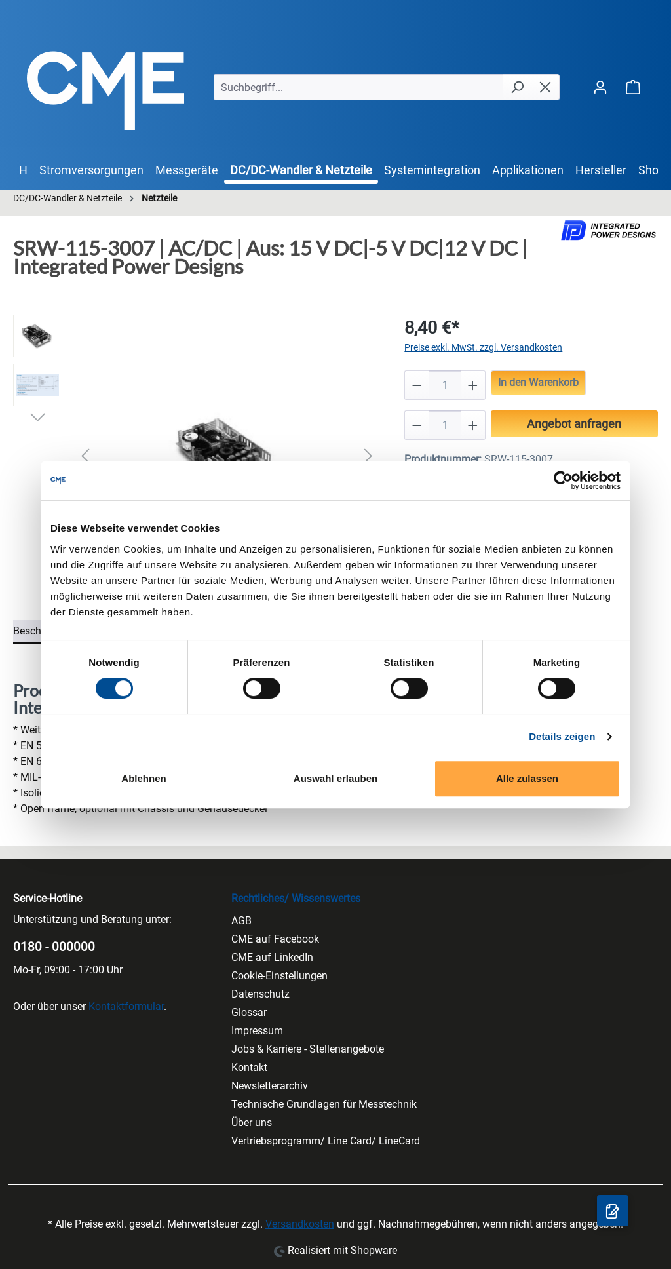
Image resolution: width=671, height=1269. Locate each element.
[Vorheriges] (85, 456)
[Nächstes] (368, 456)
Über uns (251, 1122)
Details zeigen (562, 736)
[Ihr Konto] (600, 87)
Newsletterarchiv (269, 1086)
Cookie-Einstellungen (279, 975)
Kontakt (249, 1067)
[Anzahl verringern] (416, 385)
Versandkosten (299, 1224)
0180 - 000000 (54, 946)
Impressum (257, 1031)
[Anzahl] (445, 385)
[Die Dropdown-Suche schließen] (545, 87)
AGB (241, 920)
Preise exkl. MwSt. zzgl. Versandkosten (483, 347)
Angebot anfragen (574, 424)
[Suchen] (517, 87)
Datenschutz (260, 994)
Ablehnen (143, 778)
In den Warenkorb (538, 382)
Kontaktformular (126, 1006)
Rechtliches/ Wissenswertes (295, 898)
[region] (195, 455)
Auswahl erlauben (335, 778)
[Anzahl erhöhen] (473, 385)
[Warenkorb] (633, 87)
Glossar (249, 1012)
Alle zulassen (527, 778)
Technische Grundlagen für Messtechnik (324, 1104)
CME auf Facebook (275, 939)
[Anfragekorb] (612, 1210)
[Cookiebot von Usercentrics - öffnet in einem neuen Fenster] (563, 480)
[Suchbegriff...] (358, 87)
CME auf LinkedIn (272, 957)
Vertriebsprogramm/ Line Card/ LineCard (325, 1141)
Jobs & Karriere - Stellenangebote (307, 1049)
